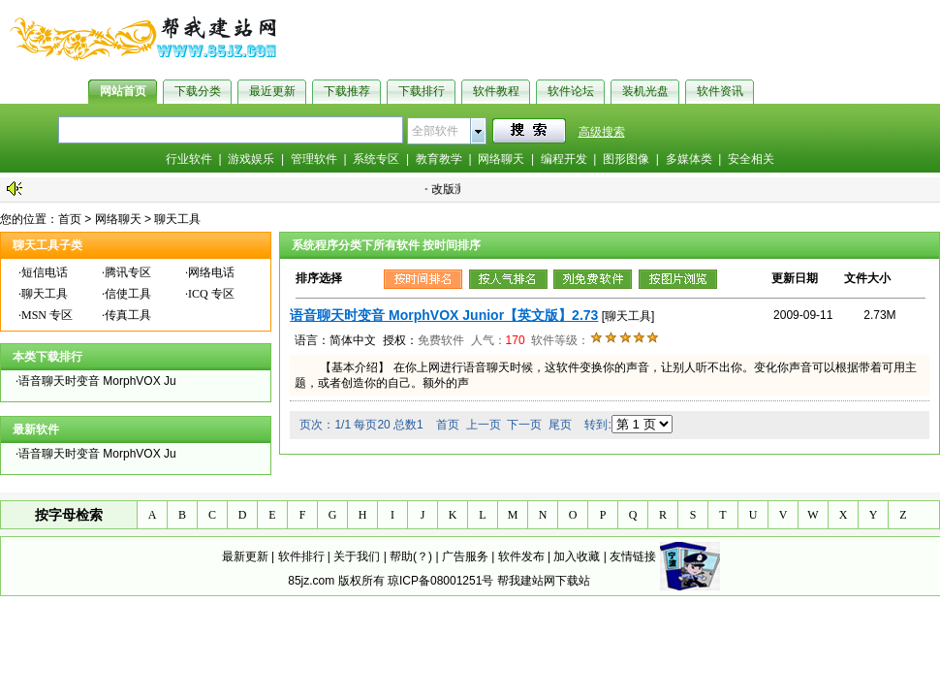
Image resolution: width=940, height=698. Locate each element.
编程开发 (564, 159)
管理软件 (314, 159)
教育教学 (439, 159)
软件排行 (301, 556)
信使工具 (128, 294)
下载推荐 (347, 91)
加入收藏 (576, 556)
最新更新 (245, 556)
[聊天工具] (628, 316)
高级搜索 (602, 132)
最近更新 (272, 91)
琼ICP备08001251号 (440, 580)
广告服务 (465, 556)
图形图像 (626, 159)
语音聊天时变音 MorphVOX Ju (97, 381)
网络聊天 (501, 159)
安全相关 (751, 159)
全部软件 (435, 131)
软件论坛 (571, 91)
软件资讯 (720, 91)
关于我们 (356, 556)
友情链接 (633, 556)
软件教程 (496, 91)
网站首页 (123, 91)
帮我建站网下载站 (543, 580)
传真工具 (128, 315)
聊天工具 (177, 219)
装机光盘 (645, 91)
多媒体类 (689, 159)
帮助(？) (411, 556)
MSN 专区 (47, 315)
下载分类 (197, 91)
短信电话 (44, 272)
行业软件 (189, 159)
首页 (69, 219)
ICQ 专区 (211, 294)
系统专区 (376, 159)
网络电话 (211, 272)
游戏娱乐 (251, 159)
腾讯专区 (128, 272)
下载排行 (421, 91)
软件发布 (521, 556)
